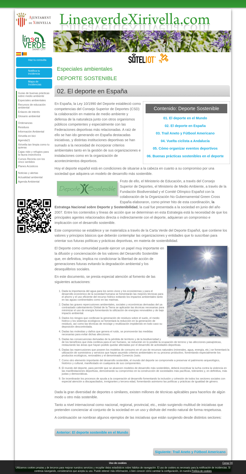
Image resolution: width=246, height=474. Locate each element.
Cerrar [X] (227, 463)
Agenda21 (24, 140)
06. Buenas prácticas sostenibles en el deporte (185, 156)
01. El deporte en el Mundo (185, 118)
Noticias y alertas (28, 172)
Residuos (23, 127)
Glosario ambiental (29, 116)
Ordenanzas (25, 122)
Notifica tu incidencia (34, 72)
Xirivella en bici (27, 135)
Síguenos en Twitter (27, 191)
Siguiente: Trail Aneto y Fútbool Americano (190, 452)
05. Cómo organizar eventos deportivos (185, 148)
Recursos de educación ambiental (32, 106)
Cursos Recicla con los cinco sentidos (31, 160)
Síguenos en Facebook (19, 191)
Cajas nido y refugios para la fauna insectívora (33, 153)
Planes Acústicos (28, 166)
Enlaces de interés (29, 111)
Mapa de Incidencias (34, 83)
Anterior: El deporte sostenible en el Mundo (92, 432)
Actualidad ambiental (30, 177)
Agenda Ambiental (28, 181)
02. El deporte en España (185, 126)
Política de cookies (202, 471)
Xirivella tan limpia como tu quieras (33, 146)
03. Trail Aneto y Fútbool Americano (185, 133)
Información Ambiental (31, 131)
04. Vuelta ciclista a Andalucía (185, 141)
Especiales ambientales (32, 100)
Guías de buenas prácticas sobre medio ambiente (33, 94)
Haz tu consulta (37, 59)
